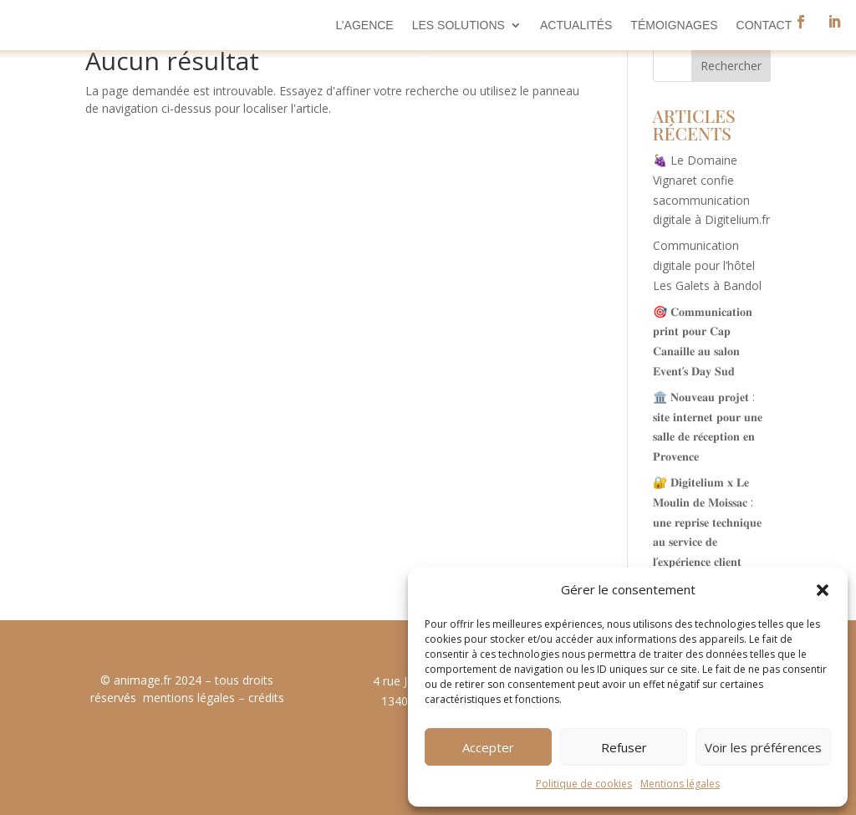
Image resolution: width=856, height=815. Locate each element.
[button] (822, 590)
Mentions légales (680, 784)
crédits (266, 697)
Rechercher (731, 66)
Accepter (488, 747)
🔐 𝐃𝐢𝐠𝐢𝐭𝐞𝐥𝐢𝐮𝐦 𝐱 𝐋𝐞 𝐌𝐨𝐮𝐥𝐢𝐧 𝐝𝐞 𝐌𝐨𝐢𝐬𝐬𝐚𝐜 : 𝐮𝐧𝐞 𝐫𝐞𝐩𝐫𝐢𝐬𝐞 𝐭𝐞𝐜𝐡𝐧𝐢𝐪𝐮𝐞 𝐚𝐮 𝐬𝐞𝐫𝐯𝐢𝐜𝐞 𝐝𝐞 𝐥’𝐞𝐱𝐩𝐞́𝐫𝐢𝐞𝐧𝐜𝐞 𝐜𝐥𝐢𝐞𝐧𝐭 (707, 521)
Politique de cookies (584, 784)
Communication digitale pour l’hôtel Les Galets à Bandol (707, 265)
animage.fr (142, 680)
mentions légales (189, 697)
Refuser (624, 747)
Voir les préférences (763, 747)
